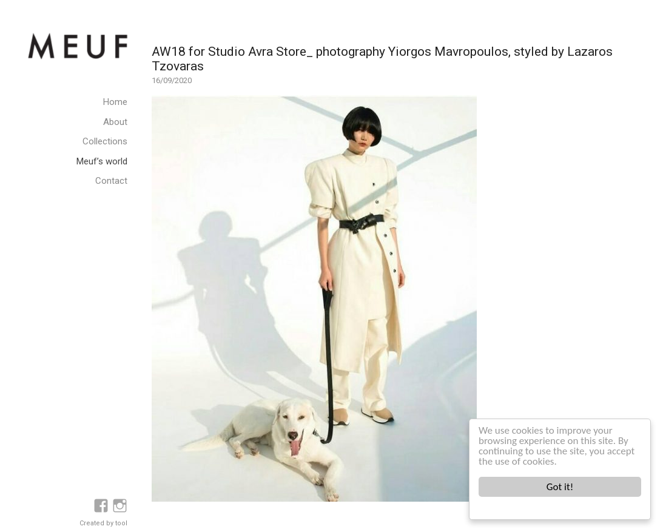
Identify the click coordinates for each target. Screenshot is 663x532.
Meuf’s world (101, 161)
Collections (104, 141)
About (115, 121)
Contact (111, 180)
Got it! (560, 486)
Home (115, 101)
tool (121, 523)
